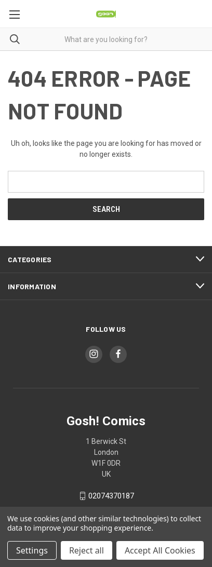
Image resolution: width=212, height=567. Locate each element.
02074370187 (111, 496)
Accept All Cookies (160, 550)
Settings (32, 550)
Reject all (86, 550)
